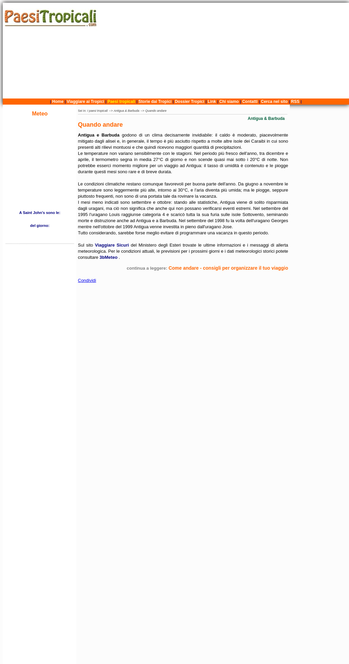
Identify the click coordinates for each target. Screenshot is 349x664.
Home (57, 101)
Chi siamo (229, 101)
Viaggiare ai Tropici (85, 101)
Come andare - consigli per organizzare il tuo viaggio (228, 268)
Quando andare (156, 110)
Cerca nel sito (274, 101)
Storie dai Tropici (155, 101)
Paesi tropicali (121, 101)
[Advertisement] (225, 50)
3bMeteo (109, 257)
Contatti (249, 101)
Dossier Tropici (189, 101)
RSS (295, 101)
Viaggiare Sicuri (113, 245)
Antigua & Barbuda (126, 110)
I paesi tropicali (97, 110)
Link (211, 101)
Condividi (87, 280)
